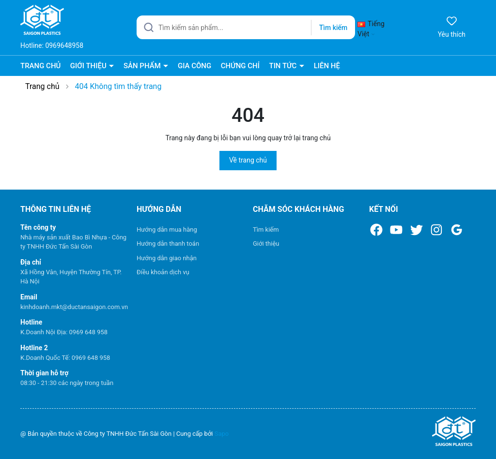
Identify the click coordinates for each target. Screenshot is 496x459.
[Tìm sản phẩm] (246, 27)
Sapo (222, 433)
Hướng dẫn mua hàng (167, 229)
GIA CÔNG (194, 65)
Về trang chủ (248, 160)
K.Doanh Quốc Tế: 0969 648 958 (65, 357)
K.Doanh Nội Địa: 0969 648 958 (64, 332)
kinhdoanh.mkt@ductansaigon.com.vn (74, 307)
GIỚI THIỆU (89, 65)
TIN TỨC (283, 65)
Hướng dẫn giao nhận (167, 258)
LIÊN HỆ (327, 65)
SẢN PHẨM (143, 65)
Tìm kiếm (266, 229)
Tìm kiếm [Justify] (333, 27)
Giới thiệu (266, 243)
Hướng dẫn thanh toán (168, 243)
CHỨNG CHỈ (240, 65)
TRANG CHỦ (40, 65)
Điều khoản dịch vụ (163, 272)
